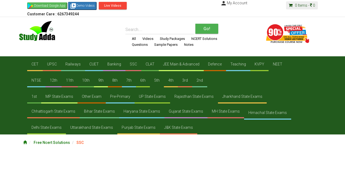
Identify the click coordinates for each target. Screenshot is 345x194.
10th (86, 80)
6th (143, 80)
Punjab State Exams (139, 127)
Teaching (238, 64)
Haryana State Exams (142, 111)
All (134, 39)
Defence (215, 64)
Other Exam (91, 96)
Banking (114, 64)
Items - (302, 5)
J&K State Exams (178, 127)
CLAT (150, 64)
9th (101, 80)
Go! (206, 28)
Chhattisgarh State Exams (53, 111)
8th (115, 80)
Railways (73, 64)
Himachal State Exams (267, 112)
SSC (133, 64)
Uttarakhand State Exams (91, 127)
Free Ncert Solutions (52, 142)
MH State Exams (226, 111)
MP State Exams (59, 96)
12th (53, 80)
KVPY (259, 64)
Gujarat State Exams (186, 111)
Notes (188, 45)
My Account (233, 3)
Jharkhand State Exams (242, 96)
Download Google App (49, 6)
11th (69, 80)
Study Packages (172, 39)
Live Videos (112, 6)
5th (157, 80)
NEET (277, 64)
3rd (185, 80)
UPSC (52, 64)
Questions (140, 45)
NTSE (36, 80)
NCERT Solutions (204, 39)
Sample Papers (166, 45)
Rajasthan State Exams (194, 96)
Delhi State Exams (46, 127)
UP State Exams (152, 96)
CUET (94, 64)
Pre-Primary (120, 96)
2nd (199, 80)
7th (129, 80)
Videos (147, 39)
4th (171, 80)
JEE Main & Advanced (181, 64)
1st (34, 96)
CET (34, 64)
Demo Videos (82, 6)
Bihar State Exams (99, 111)
